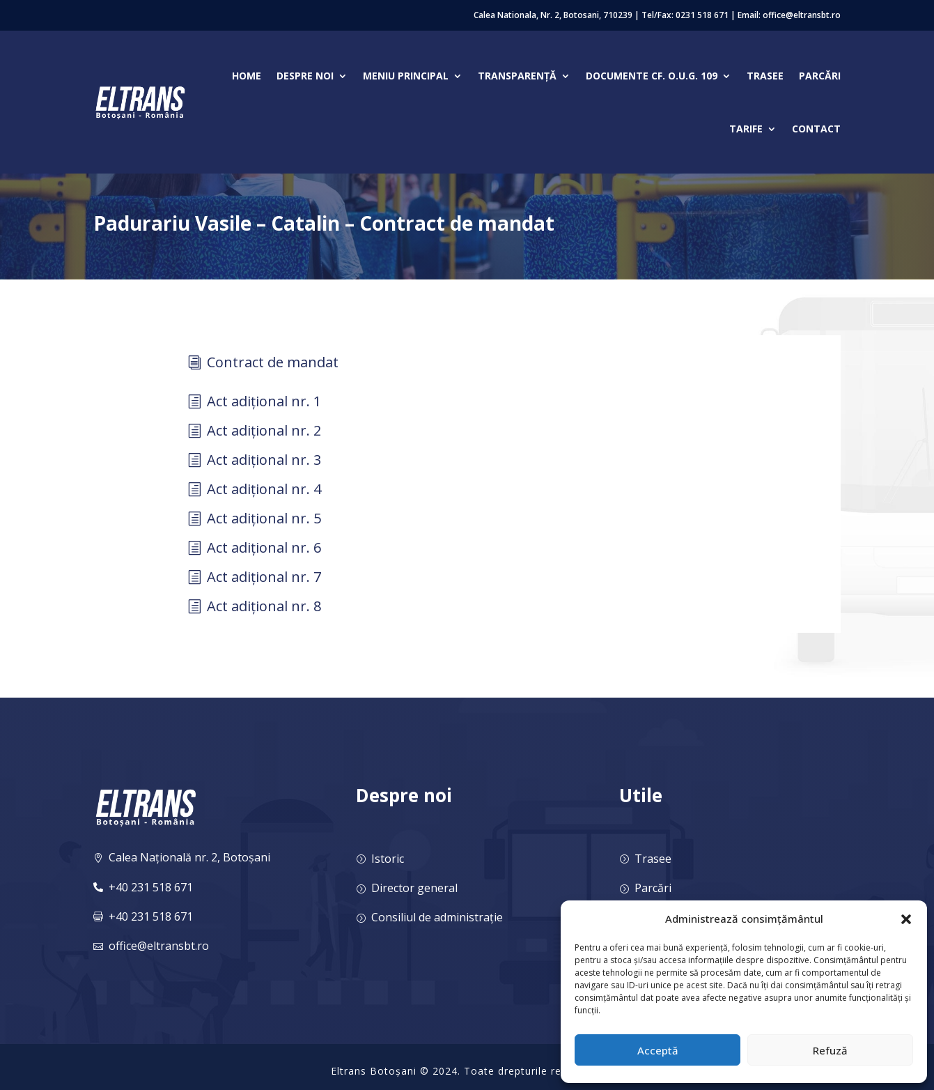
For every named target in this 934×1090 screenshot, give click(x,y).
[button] (906, 919)
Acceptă (657, 1050)
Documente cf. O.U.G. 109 (651, 75)
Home (246, 75)
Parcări (820, 75)
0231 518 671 (702, 15)
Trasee (765, 75)
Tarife (746, 128)
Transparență (517, 75)
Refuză (830, 1050)
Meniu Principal (406, 75)
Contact (816, 128)
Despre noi (305, 75)
